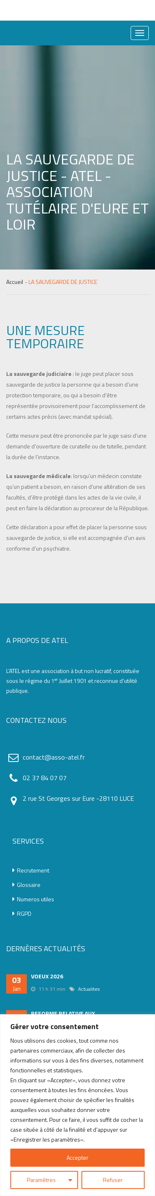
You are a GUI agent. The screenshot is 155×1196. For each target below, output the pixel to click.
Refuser (113, 1179)
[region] (77, 1105)
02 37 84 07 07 (45, 778)
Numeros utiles (33, 899)
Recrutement (30, 870)
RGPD (21, 914)
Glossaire (26, 885)
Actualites (89, 988)
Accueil (14, 282)
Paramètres (41, 1179)
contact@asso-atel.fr (54, 757)
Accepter (77, 1157)
